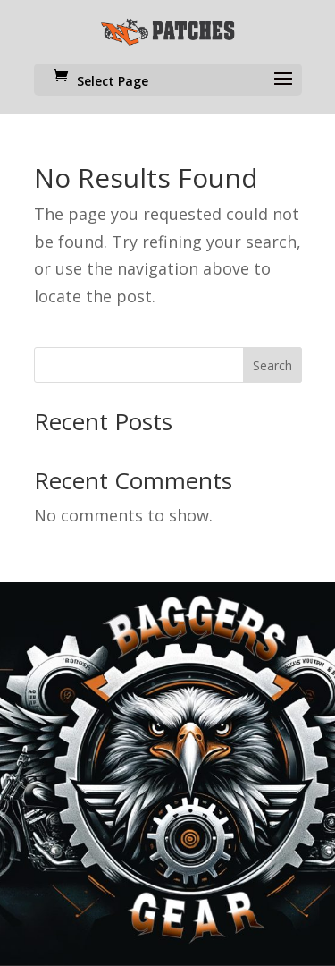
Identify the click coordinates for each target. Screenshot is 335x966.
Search (272, 365)
